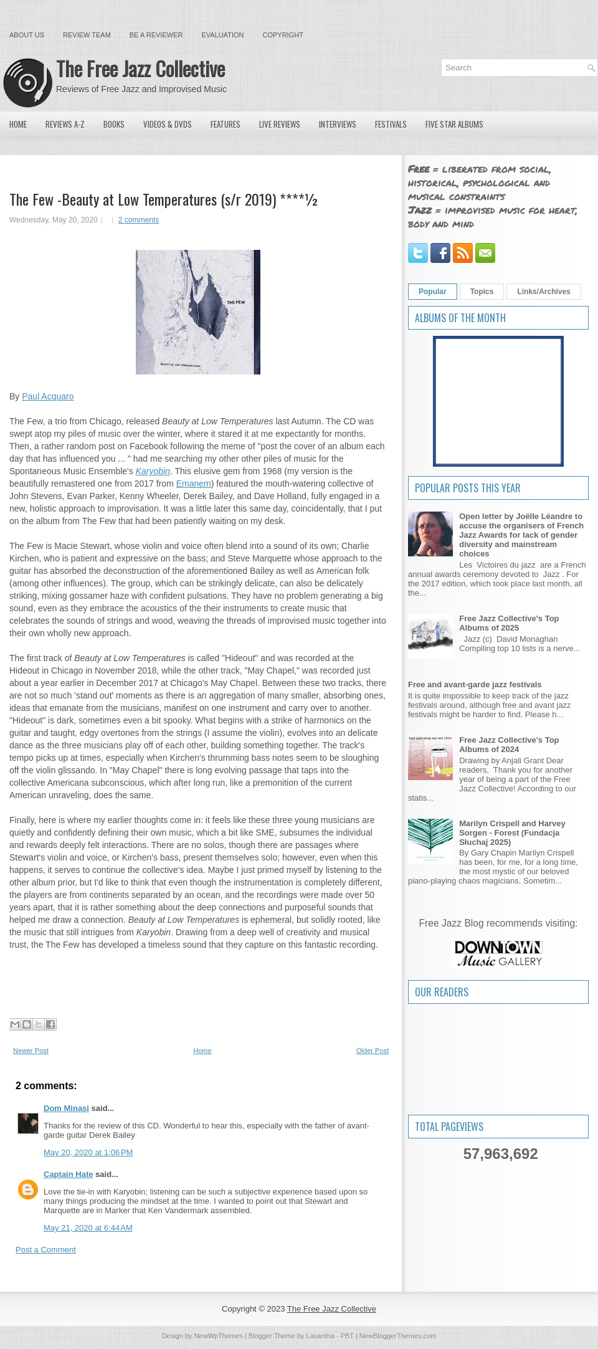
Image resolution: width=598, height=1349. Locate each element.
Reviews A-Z (65, 124)
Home (18, 124)
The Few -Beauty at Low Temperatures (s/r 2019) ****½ (164, 198)
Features (225, 124)
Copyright (283, 35)
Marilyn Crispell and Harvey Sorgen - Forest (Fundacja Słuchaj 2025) (512, 833)
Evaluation (222, 35)
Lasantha (320, 1336)
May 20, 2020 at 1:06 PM (88, 1152)
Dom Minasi (66, 1108)
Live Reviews (279, 124)
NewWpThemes (218, 1336)
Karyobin (153, 471)
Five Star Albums (454, 124)
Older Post (372, 1050)
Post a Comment (46, 1249)
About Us (26, 35)
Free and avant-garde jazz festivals (475, 684)
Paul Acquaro (48, 396)
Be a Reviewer (156, 35)
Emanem (193, 484)
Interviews (337, 124)
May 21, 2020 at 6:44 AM (88, 1227)
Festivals (391, 124)
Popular (433, 291)
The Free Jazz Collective (140, 68)
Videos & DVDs (167, 124)
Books (114, 124)
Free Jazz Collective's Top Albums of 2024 (509, 744)
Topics (482, 291)
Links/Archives (543, 291)
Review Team (87, 35)
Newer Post (31, 1050)
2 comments (138, 220)
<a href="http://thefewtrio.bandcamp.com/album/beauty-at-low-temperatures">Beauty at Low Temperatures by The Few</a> (197, 989)
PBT (347, 1336)
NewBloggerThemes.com (398, 1336)
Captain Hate (68, 1174)
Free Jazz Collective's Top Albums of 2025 (509, 623)
